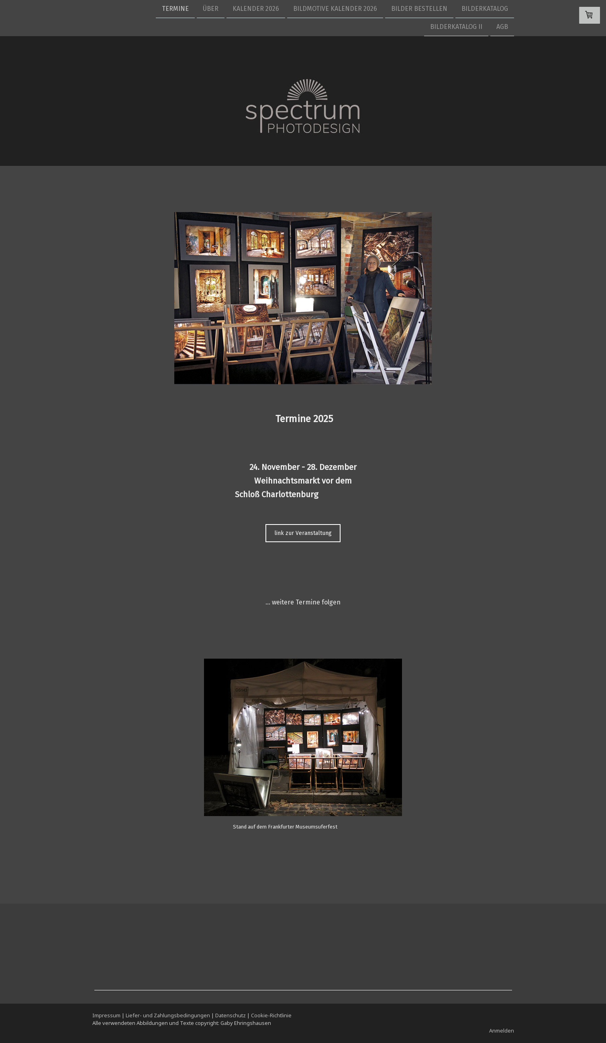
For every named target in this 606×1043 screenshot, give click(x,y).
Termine (175, 8)
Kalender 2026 (256, 8)
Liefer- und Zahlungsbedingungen (168, 1015)
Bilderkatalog (484, 8)
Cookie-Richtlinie (271, 1015)
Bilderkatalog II (456, 27)
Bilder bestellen (419, 8)
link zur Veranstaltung (303, 533)
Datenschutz (230, 1015)
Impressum (106, 1015)
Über (210, 8)
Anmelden (501, 1030)
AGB (502, 27)
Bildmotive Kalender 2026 (335, 8)
